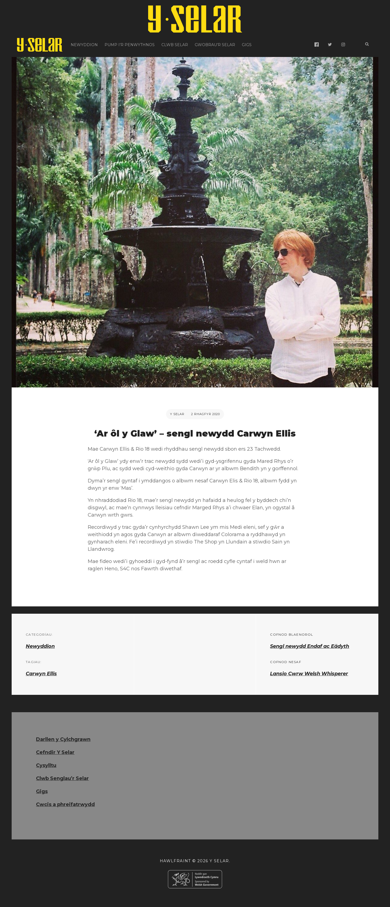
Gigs (247, 44)
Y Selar (177, 414)
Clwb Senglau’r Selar (62, 778)
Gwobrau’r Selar (215, 44)
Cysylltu (46, 765)
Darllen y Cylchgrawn (63, 739)
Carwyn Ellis (41, 674)
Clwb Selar (174, 44)
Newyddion (84, 44)
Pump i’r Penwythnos (130, 44)
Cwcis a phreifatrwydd (65, 804)
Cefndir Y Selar (55, 752)
